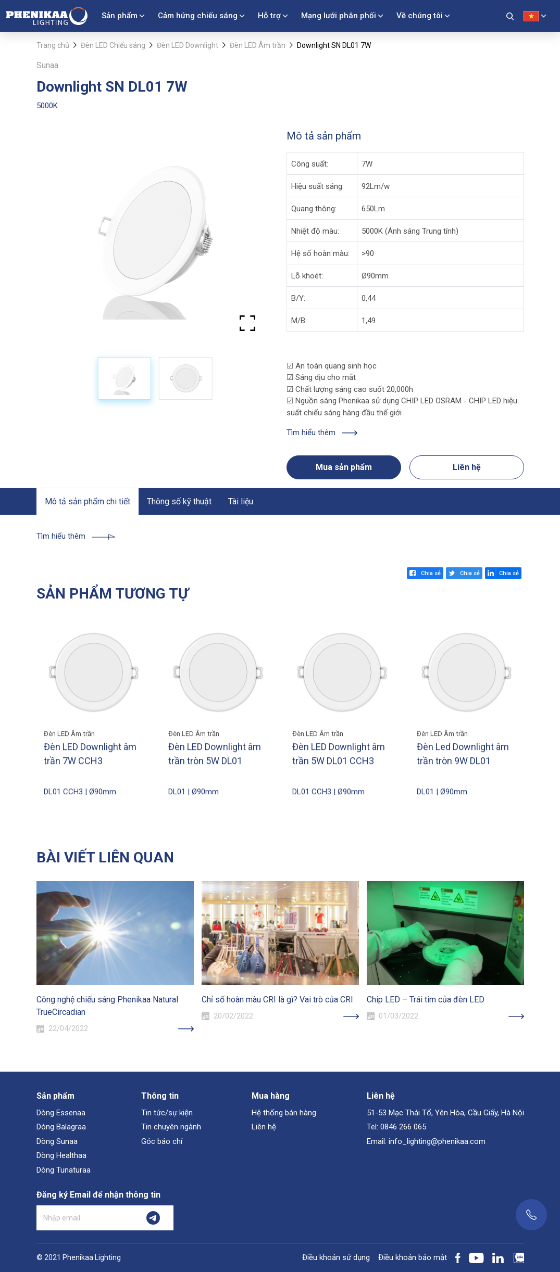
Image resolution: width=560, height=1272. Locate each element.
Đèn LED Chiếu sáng (113, 45)
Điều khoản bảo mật (412, 1257)
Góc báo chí (161, 1141)
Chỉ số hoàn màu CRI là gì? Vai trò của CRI (277, 999)
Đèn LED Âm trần (257, 45)
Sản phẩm (120, 15)
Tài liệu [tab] (240, 501)
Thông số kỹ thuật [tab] (179, 501)
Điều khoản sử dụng (336, 1257)
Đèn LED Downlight (187, 45)
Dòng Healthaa (61, 1155)
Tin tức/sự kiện (167, 1112)
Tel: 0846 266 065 (396, 1126)
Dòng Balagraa (61, 1126)
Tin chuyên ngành (171, 1126)
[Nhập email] (84, 1217)
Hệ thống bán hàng (284, 1112)
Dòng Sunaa (57, 1141)
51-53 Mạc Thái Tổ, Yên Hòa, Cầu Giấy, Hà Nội (445, 1112)
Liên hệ (467, 467)
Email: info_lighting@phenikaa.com (426, 1141)
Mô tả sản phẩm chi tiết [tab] (87, 501)
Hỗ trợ (269, 15)
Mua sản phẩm (344, 467)
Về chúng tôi (419, 15)
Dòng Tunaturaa (63, 1170)
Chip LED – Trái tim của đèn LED (425, 999)
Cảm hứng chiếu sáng (198, 15)
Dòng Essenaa (60, 1112)
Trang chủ (52, 45)
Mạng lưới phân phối (338, 15)
